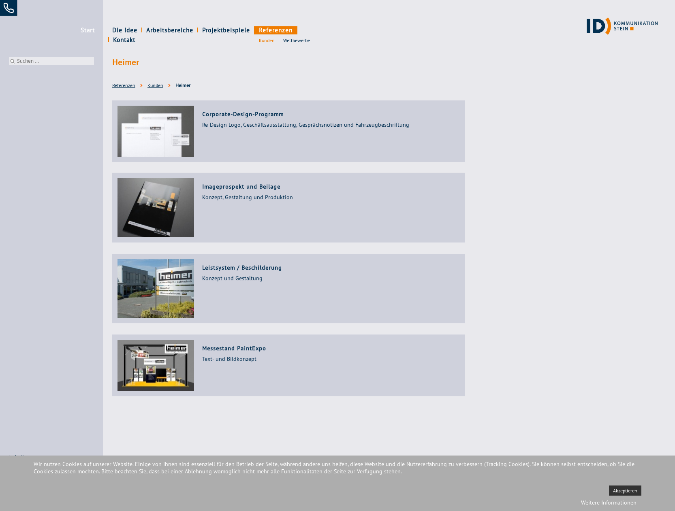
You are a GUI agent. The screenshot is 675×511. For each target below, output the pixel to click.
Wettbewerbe (296, 40)
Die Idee (124, 30)
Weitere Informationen (609, 502)
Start (88, 30)
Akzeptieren (625, 491)
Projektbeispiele (226, 30)
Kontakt (312, 30)
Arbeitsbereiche (169, 30)
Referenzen (276, 30)
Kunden (267, 40)
